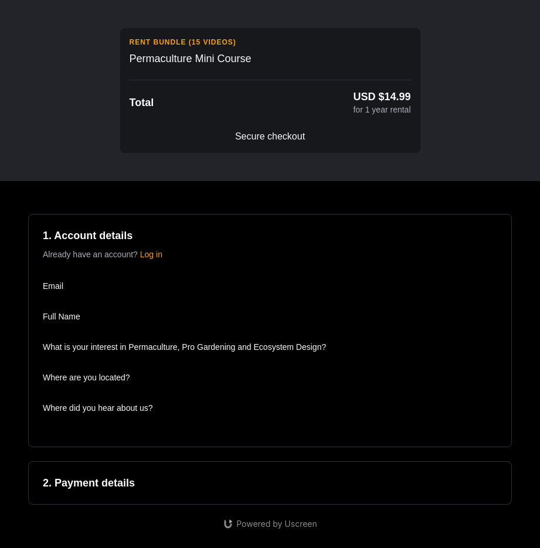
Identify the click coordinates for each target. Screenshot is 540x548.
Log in (151, 254)
